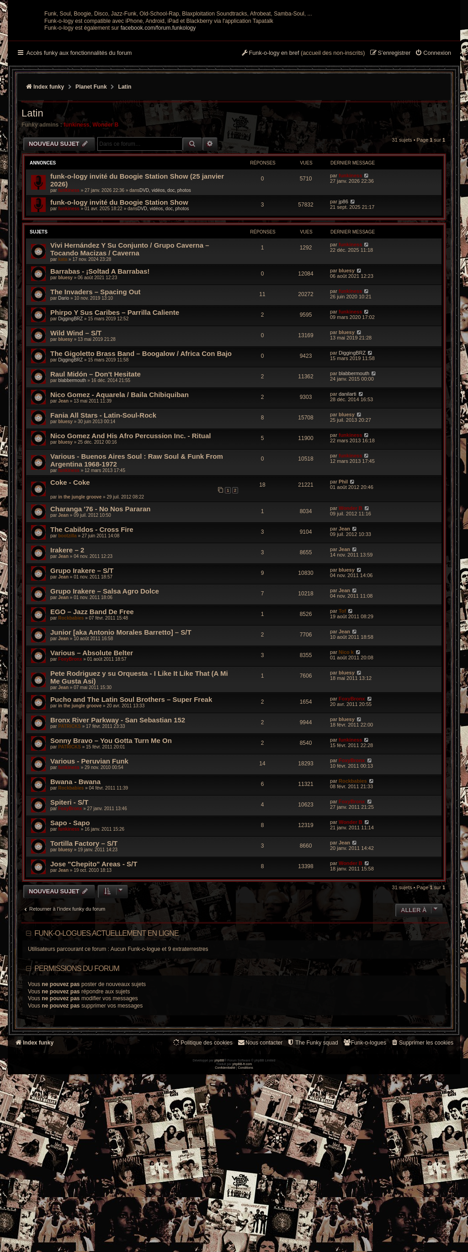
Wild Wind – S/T (75, 422)
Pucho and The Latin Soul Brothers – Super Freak (131, 789)
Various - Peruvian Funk (89, 850)
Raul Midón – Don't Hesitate (95, 463)
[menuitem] (433, 143)
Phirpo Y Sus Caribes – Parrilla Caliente (114, 402)
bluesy (65, 367)
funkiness (76, 214)
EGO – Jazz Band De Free (92, 701)
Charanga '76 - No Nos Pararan (100, 598)
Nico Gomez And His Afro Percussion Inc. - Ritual (130, 525)
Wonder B (105, 214)
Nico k (346, 741)
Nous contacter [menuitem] (259, 1132)
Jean (63, 490)
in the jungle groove (79, 586)
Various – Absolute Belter (91, 742)
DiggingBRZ (70, 408)
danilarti (347, 483)
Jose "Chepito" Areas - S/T (93, 953)
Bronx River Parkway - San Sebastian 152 (117, 809)
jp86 (343, 291)
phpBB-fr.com (242, 1242)
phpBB (219, 1238)
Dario (63, 387)
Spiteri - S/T (69, 892)
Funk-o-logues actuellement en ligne (106, 1023)
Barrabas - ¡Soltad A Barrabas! (99, 361)
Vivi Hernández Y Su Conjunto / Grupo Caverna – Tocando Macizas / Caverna (129, 338)
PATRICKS (69, 815)
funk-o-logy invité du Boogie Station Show (119, 292)
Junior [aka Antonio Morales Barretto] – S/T (120, 722)
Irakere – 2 (67, 639)
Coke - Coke (70, 572)
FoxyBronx (70, 748)
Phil (343, 571)
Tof (342, 700)
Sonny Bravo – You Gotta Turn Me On (111, 830)
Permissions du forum (76, 1058)
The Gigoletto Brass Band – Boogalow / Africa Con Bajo (141, 443)
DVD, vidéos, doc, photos (165, 279)
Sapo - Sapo (70, 912)
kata (62, 348)
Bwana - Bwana (75, 871)
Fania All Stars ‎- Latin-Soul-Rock (103, 505)
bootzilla (67, 625)
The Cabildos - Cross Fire (91, 619)
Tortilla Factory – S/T (83, 933)
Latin (32, 202)
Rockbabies (71, 707)
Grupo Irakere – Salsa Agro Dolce (104, 680)
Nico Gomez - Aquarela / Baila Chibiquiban (119, 484)
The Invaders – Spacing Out (95, 381)
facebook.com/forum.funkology (158, 117)
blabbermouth (72, 469)
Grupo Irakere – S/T (81, 660)
